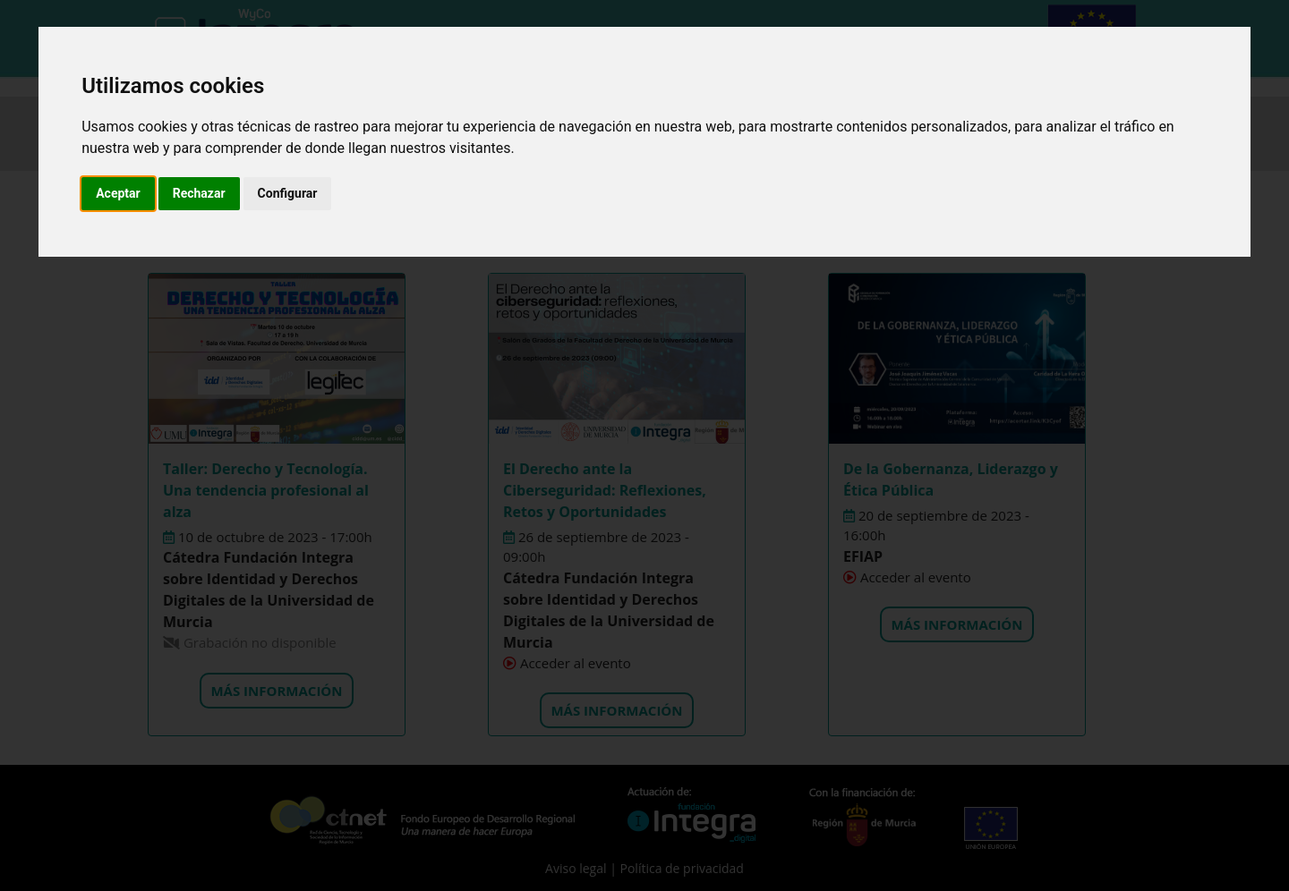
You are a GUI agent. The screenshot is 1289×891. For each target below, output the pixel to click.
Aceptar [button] (118, 193)
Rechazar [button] (199, 193)
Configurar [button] (288, 193)
